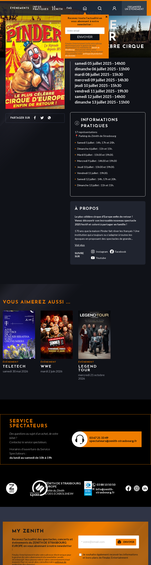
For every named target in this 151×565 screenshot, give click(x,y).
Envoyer (84, 37)
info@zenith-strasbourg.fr (105, 491)
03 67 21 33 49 (98, 437)
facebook (118, 251)
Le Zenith (57, 8)
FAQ (69, 8)
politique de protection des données (83, 54)
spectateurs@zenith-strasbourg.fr (113, 440)
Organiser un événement (134, 8)
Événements (19, 8)
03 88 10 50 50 (106, 484)
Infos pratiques (40, 8)
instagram (99, 251)
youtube (98, 258)
